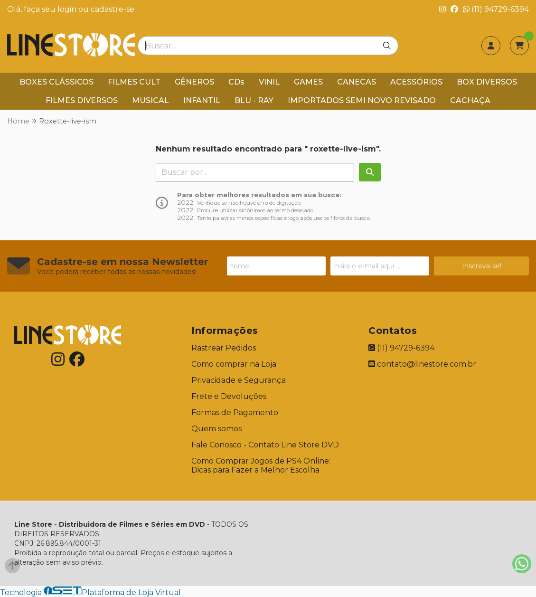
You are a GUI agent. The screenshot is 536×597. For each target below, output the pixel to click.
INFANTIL (201, 100)
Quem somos (216, 428)
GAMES (308, 81)
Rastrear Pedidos (223, 347)
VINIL (269, 81)
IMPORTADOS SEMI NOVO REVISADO (362, 100)
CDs (236, 81)
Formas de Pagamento (234, 412)
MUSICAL (150, 100)
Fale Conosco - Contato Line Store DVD (265, 444)
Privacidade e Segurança (238, 380)
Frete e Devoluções (228, 396)
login (67, 9)
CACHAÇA (470, 100)
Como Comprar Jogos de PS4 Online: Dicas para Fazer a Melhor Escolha (260, 465)
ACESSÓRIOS (416, 81)
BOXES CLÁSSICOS (56, 81)
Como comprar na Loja (233, 364)
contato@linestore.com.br (422, 364)
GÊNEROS (194, 81)
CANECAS (356, 81)
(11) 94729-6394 (496, 9)
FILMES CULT (134, 81)
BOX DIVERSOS (487, 81)
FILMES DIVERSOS (82, 100)
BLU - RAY (254, 100)
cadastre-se (112, 9)
